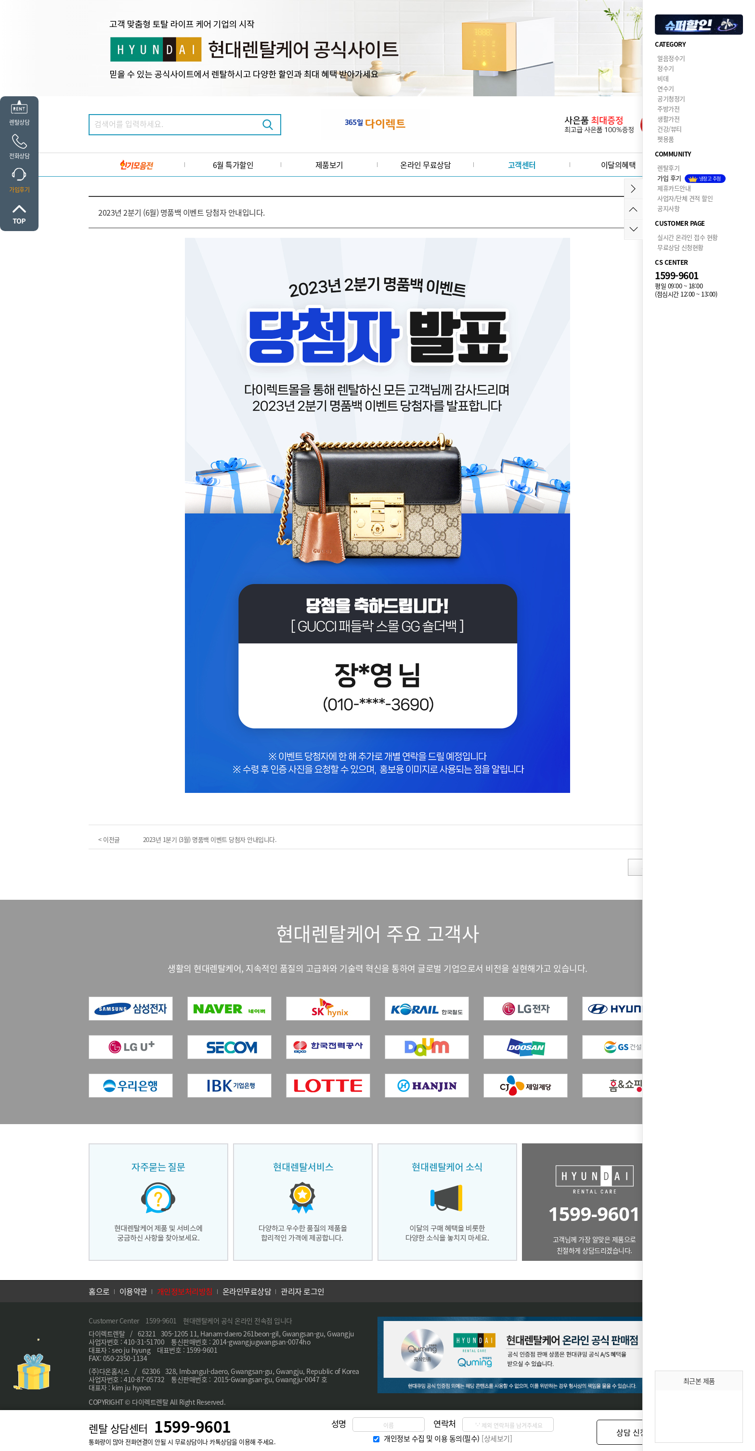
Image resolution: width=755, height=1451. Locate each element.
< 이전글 (109, 839)
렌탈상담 (19, 122)
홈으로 (99, 1291)
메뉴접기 (633, 189)
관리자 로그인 (303, 1291)
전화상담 (19, 156)
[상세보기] (497, 1438)
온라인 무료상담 (425, 164)
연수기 (665, 88)
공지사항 (668, 208)
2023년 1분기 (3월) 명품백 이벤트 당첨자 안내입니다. (210, 839)
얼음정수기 (671, 58)
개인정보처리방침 (185, 1291)
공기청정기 (671, 98)
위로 (19, 214)
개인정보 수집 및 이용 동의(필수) (432, 1438)
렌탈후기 (668, 167)
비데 (662, 78)
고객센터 (522, 164)
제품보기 (329, 164)
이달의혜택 (618, 164)
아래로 (633, 229)
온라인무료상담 (247, 1291)
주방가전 (668, 108)
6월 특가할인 (233, 164)
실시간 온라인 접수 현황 (687, 237)
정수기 (665, 68)
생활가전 (668, 118)
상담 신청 (631, 1432)
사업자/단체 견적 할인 (685, 198)
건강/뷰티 (669, 128)
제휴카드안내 (673, 188)
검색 (267, 124)
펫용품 (665, 138)
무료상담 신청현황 (680, 247)
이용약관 (133, 1291)
